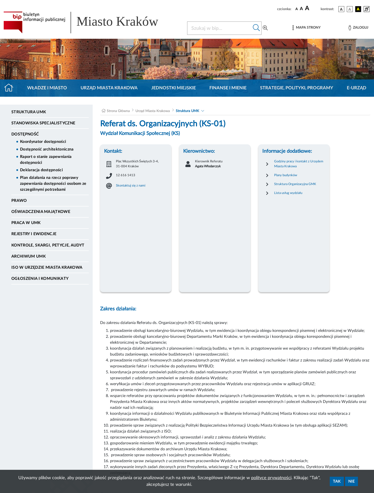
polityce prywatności (271, 478)
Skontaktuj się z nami (130, 185)
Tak (337, 481)
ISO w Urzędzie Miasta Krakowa (46, 267)
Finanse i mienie (227, 88)
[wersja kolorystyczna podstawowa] (341, 9)
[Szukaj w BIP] (219, 28)
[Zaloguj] (358, 27)
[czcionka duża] (312, 8)
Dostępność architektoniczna (47, 149)
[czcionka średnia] (301, 9)
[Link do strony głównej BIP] (88, 22)
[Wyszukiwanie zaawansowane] (265, 28)
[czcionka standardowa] (296, 9)
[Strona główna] (11, 88)
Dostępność (25, 134)
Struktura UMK (28, 112)
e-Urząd (356, 88)
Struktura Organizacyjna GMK (295, 184)
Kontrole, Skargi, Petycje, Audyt (47, 245)
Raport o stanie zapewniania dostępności (46, 160)
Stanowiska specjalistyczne (43, 123)
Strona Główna (118, 111)
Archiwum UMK (28, 256)
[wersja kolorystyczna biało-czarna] (349, 9)
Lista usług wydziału (288, 193)
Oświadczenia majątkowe (40, 212)
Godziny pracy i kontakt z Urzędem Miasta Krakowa (298, 164)
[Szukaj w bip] (256, 28)
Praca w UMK (26, 223)
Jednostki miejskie (173, 88)
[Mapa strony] (306, 27)
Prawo (19, 201)
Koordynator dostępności (43, 142)
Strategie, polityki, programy (296, 88)
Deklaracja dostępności (41, 170)
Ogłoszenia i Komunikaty (39, 279)
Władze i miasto (47, 88)
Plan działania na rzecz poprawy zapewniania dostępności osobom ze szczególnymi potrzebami (53, 183)
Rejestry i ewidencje (33, 234)
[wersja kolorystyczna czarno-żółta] (358, 9)
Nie (351, 481)
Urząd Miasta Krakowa (109, 88)
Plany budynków (285, 175)
